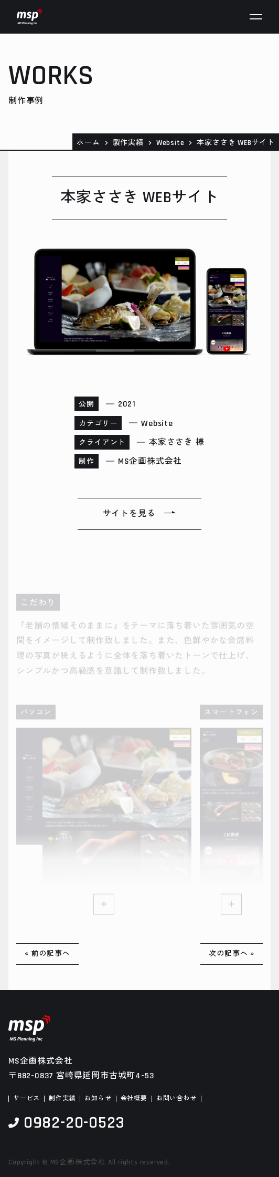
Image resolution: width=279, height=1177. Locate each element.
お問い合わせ (176, 1099)
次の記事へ (228, 954)
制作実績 (62, 1099)
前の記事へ (50, 954)
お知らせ (97, 1099)
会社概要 (134, 1099)
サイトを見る (129, 513)
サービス (26, 1099)
